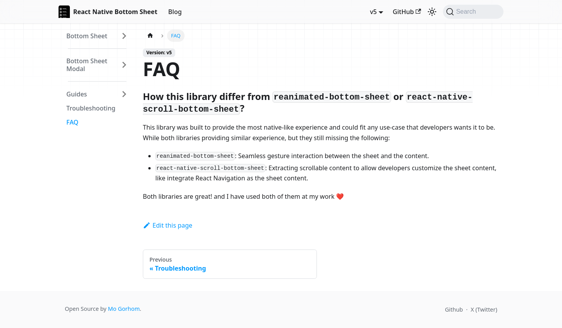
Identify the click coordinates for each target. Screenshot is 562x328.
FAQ (72, 122)
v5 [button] (373, 11)
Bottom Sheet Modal (86, 65)
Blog (174, 11)
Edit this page (167, 225)
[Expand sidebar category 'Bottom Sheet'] (124, 36)
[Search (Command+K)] (473, 12)
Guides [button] (76, 94)
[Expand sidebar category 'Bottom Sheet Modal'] (124, 65)
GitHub (407, 11)
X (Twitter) (484, 309)
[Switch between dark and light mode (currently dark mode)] (432, 11)
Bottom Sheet (86, 36)
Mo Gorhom (124, 308)
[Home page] (150, 36)
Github (454, 309)
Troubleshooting (91, 108)
